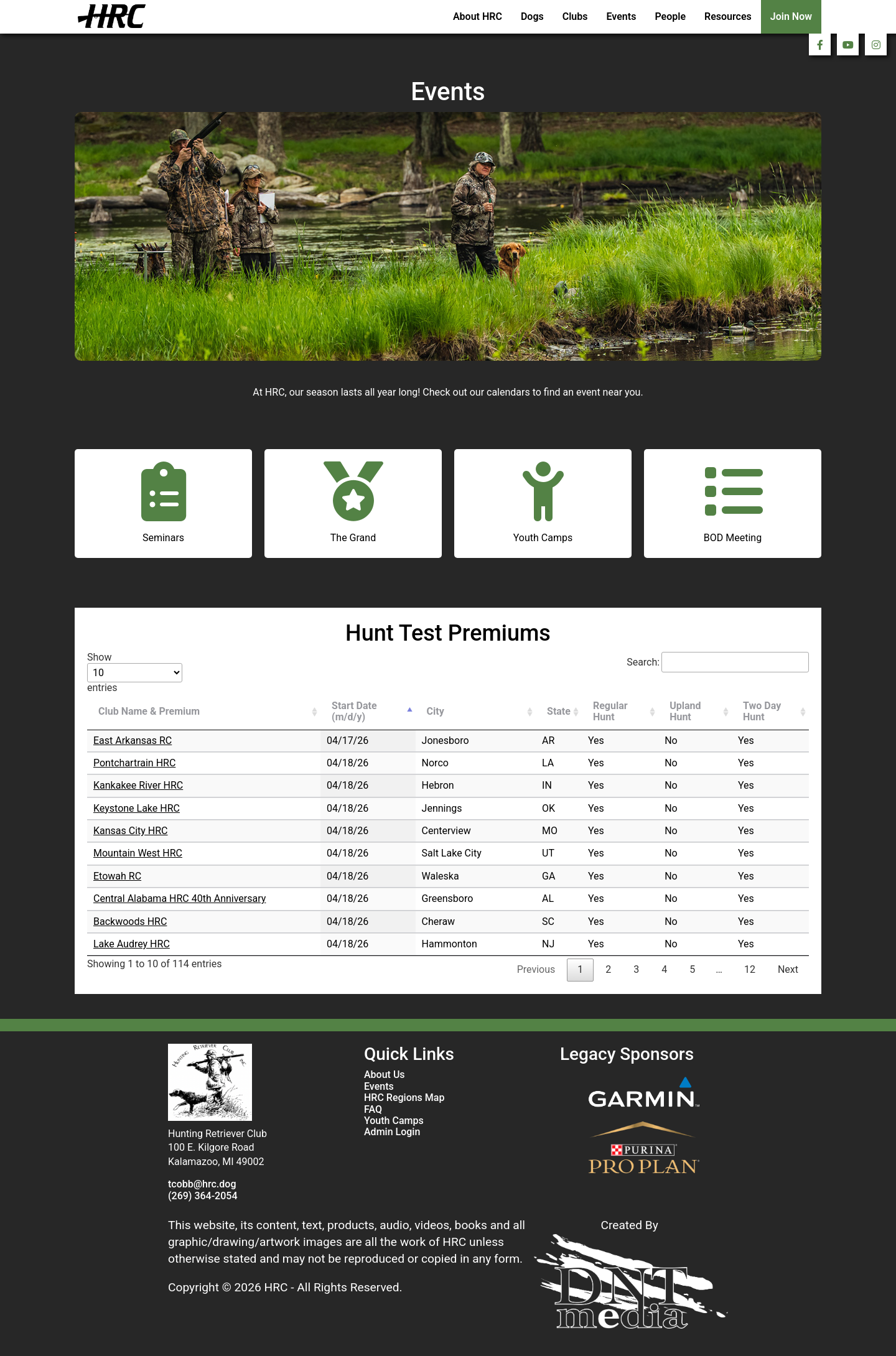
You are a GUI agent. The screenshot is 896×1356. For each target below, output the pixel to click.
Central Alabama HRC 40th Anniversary (179, 898)
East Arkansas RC (132, 740)
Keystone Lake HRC (136, 808)
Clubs (575, 16)
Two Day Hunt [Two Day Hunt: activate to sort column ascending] (762, 711)
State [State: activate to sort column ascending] (559, 711)
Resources (728, 16)
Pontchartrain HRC (134, 763)
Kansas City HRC (130, 831)
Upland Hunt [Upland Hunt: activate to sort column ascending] (685, 711)
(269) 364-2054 (202, 1196)
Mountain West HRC (137, 853)
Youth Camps (394, 1120)
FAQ (373, 1109)
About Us (384, 1074)
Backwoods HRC (130, 921)
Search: (718, 662)
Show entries (134, 672)
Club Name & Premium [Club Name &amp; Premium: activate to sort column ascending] (149, 711)
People (670, 16)
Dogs (532, 16)
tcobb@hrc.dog (202, 1184)
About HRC (477, 16)
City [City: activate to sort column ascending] (435, 711)
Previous (536, 969)
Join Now (791, 16)
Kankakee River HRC (138, 785)
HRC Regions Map (404, 1097)
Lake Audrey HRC (131, 944)
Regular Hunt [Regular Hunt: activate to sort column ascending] (610, 711)
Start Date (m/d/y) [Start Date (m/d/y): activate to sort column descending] (354, 711)
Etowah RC (117, 876)
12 (749, 969)
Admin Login (392, 1132)
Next (788, 969)
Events (622, 16)
